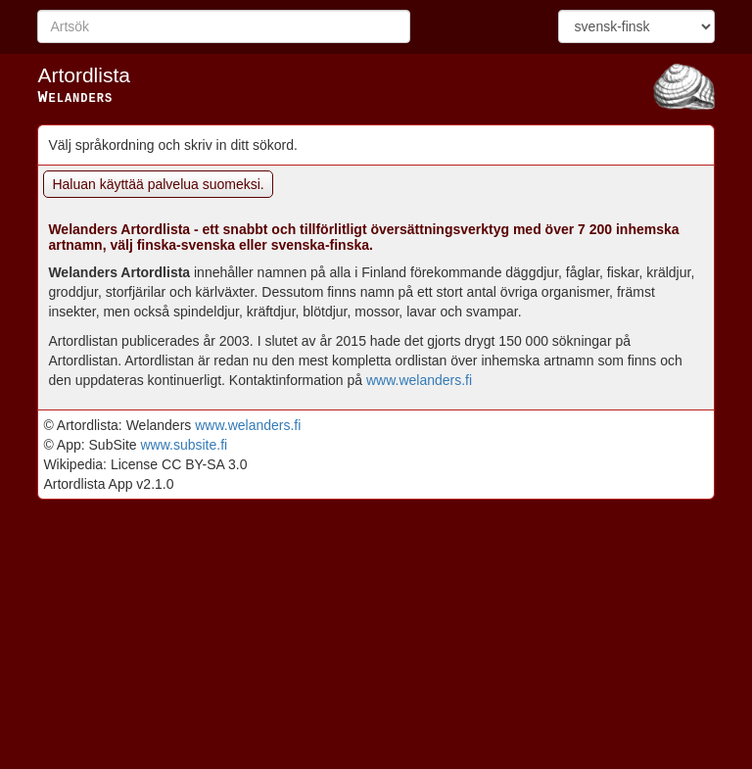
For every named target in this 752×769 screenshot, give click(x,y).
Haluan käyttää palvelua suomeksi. (157, 184)
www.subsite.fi (183, 445)
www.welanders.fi (419, 380)
